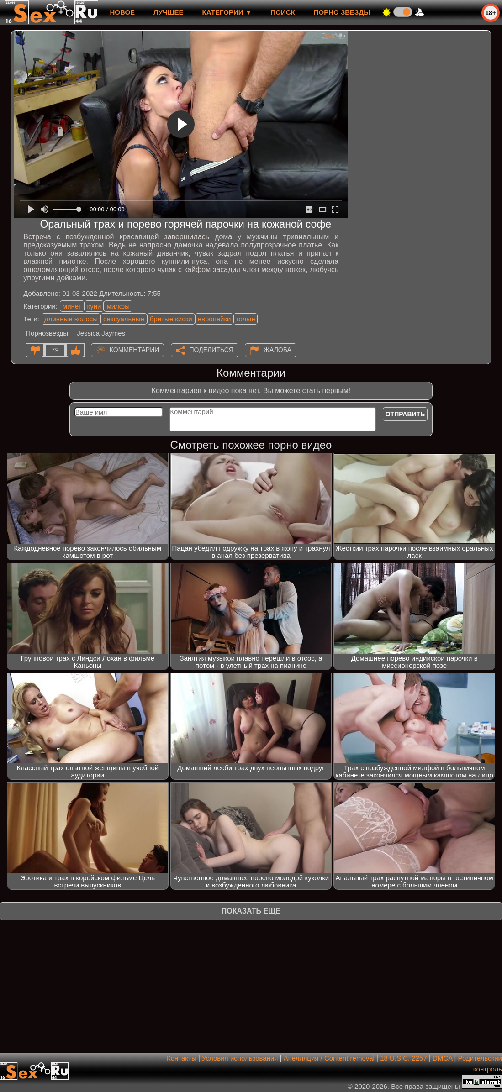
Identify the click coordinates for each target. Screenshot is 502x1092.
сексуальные (123, 319)
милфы (118, 306)
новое (122, 12)
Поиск (283, 12)
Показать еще (251, 911)
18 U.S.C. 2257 (403, 1058)
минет (72, 306)
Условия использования (240, 1058)
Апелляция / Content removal (329, 1058)
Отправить (405, 414)
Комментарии (134, 349)
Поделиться (211, 349)
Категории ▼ (227, 12)
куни (94, 306)
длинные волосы (71, 319)
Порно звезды (342, 12)
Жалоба (277, 349)
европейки (214, 319)
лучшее (168, 12)
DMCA (442, 1058)
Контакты (181, 1058)
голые (245, 319)
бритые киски (171, 319)
